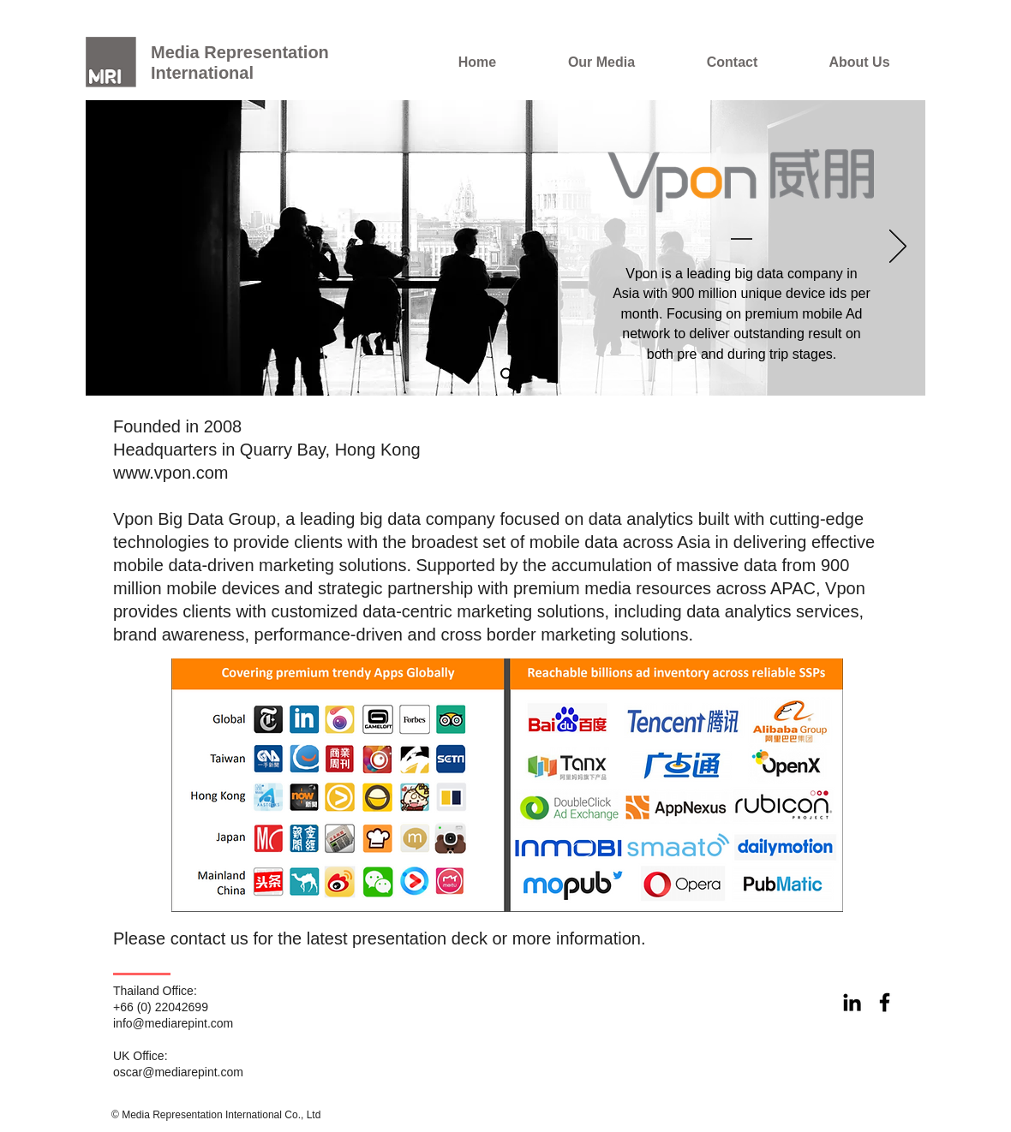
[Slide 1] (505, 373)
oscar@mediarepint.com (178, 1072)
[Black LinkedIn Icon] (852, 1002)
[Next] (897, 247)
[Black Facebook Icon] (884, 1002)
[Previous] (113, 247)
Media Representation (240, 52)
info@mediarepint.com (173, 1023)
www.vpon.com (171, 472)
